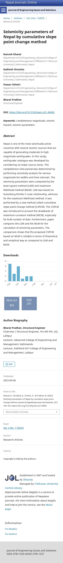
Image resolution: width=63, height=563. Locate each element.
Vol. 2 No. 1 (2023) (35, 18)
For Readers (11, 528)
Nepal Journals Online (21, 2)
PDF (10, 364)
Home (6, 18)
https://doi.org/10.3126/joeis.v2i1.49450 (31, 112)
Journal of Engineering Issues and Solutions (32, 9)
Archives (18, 18)
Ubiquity (28, 479)
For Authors (11, 533)
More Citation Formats (17, 411)
